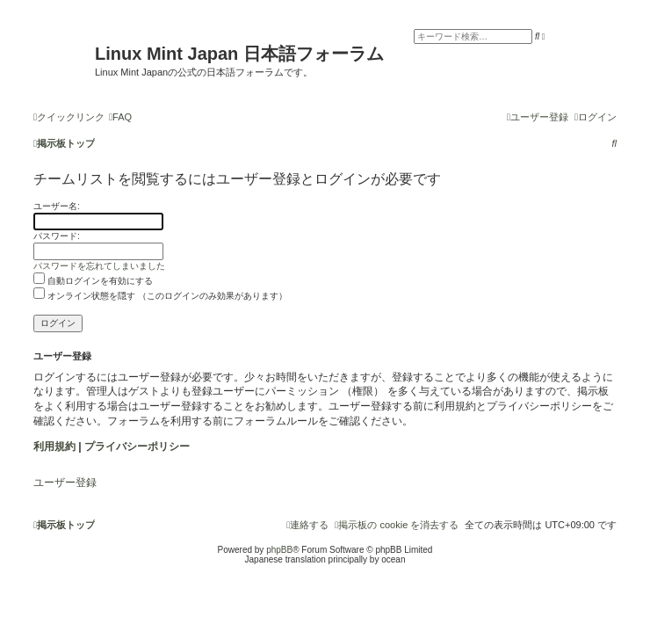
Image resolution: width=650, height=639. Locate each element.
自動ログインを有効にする (93, 281)
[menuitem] (120, 116)
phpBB (279, 550)
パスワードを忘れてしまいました (99, 266)
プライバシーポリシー (137, 446)
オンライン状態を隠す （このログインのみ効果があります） (160, 296)
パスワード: (56, 236)
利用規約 (54, 446)
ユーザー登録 (65, 482)
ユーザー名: (56, 206)
